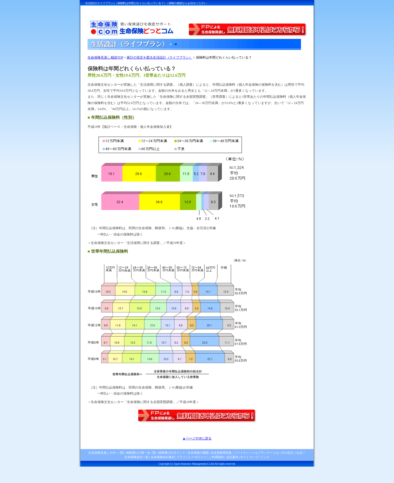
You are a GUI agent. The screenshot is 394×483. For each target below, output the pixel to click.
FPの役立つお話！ (293, 452)
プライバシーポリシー (192, 457)
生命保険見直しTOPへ (103, 452)
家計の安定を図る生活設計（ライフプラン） (159, 57)
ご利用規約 (216, 457)
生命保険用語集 (221, 452)
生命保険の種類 (198, 452)
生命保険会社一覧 (136, 457)
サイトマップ (249, 457)
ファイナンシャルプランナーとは (256, 452)
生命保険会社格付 (163, 457)
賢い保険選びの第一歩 (135, 452)
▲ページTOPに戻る (197, 438)
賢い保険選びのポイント (169, 452)
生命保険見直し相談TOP (105, 57)
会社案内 (232, 457)
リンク (265, 457)
